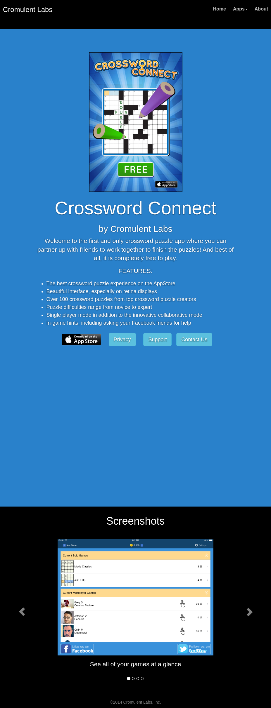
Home (219, 8)
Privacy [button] (122, 339)
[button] (81, 339)
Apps (240, 8)
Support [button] (157, 339)
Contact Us (194, 339)
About (261, 8)
